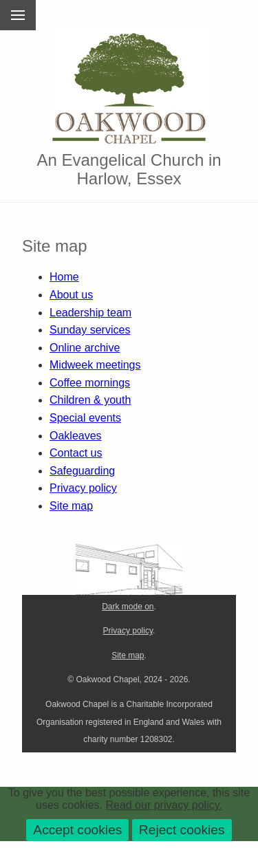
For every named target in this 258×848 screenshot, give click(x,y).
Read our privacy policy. (163, 805)
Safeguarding (82, 471)
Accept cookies (77, 830)
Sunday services (90, 330)
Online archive (85, 348)
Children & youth (90, 400)
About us (71, 295)
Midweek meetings (95, 365)
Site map (71, 506)
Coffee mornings (90, 383)
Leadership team (90, 312)
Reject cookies (182, 830)
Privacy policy (83, 488)
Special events (85, 418)
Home (64, 277)
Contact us (76, 453)
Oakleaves (76, 436)
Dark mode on (127, 606)
